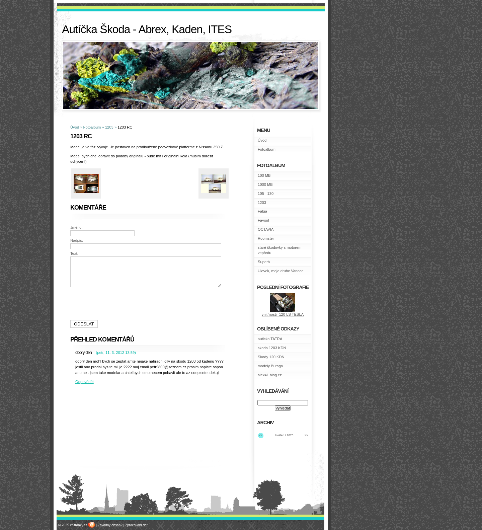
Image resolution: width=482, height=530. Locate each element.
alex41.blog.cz (270, 375)
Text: (74, 253)
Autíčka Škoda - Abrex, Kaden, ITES (147, 29)
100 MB (264, 175)
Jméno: (76, 227)
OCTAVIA (265, 229)
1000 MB (265, 184)
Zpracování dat (136, 525)
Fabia (262, 211)
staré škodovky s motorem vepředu (280, 250)
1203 (109, 127)
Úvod (74, 127)
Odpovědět (84, 382)
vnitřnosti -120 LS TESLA (283, 314)
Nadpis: (76, 240)
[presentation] (146, 304)
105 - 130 (265, 194)
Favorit (263, 220)
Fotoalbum (92, 127)
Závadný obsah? (110, 525)
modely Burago (270, 366)
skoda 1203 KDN (272, 348)
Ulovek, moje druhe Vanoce (281, 271)
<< (260, 435)
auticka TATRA (270, 339)
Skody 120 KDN (271, 357)
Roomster (266, 238)
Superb (264, 262)
